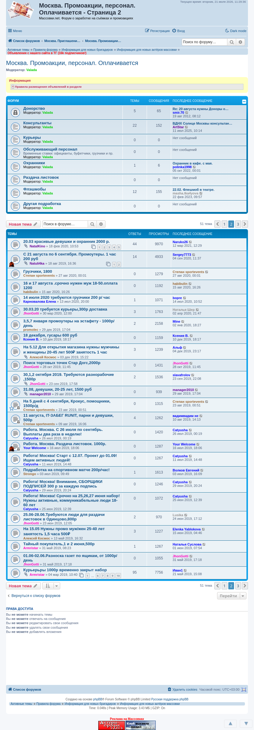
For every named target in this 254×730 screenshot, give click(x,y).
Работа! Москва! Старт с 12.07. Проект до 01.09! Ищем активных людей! (70, 457)
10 (118, 576)
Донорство (34, 108)
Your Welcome (34, 448)
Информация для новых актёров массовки (147, 49)
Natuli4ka (37, 263)
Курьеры (32, 137)
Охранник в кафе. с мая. (193, 163)
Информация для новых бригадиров (87, 49)
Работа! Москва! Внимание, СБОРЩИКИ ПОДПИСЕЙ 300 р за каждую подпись (63, 483)
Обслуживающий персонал (50, 149)
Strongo (29, 474)
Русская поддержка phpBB (169, 699)
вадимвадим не (185, 416)
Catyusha (30, 438)
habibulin (30, 292)
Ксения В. (31, 339)
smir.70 (178, 112)
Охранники (34, 163)
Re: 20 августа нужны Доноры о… (201, 109)
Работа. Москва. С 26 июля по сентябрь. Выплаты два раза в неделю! (63, 431)
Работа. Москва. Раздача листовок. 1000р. (64, 444)
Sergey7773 (182, 254)
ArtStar (178, 127)
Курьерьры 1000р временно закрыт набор (65, 570)
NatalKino (37, 246)
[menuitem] (178, 30)
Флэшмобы (34, 189)
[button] (193, 30)
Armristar (30, 548)
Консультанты (37, 123)
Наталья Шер (184, 309)
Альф (177, 347)
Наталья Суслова (187, 544)
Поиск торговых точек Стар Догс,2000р (61, 362)
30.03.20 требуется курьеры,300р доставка (65, 309)
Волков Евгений (186, 470)
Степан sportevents (39, 275)
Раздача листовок (41, 177)
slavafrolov (181, 375)
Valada (31, 70)
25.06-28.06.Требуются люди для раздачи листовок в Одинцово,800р (64, 516)
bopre (177, 298)
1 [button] (224, 224)
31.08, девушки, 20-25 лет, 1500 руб (57, 389)
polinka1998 (182, 167)
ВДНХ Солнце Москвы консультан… (202, 123)
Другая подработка (42, 203)
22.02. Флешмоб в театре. (193, 189)
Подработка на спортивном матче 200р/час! (66, 470)
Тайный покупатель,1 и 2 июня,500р (59, 544)
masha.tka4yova (185, 193)
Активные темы (18, 49)
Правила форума (45, 49)
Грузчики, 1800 (37, 271)
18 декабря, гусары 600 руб (50, 335)
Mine (176, 321)
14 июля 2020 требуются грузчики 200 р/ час (66, 297)
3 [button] (238, 224)
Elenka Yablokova (187, 529)
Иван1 (178, 570)
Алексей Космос (43, 357)
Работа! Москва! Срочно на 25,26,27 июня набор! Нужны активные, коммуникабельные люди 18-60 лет (71, 500)
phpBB (97, 699)
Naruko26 (180, 242)
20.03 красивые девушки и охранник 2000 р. (66, 241)
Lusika (178, 515)
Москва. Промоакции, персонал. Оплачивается (72, 63)
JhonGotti (31, 313)
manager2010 (40, 394)
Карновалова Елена (39, 301)
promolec (30, 329)
